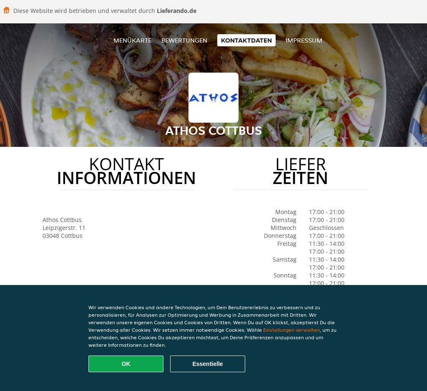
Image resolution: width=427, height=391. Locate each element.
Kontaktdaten (246, 40)
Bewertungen (184, 40)
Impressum (304, 40)
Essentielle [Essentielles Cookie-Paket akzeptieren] (207, 364)
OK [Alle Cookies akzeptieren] (126, 364)
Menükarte (132, 40)
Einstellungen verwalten (291, 330)
